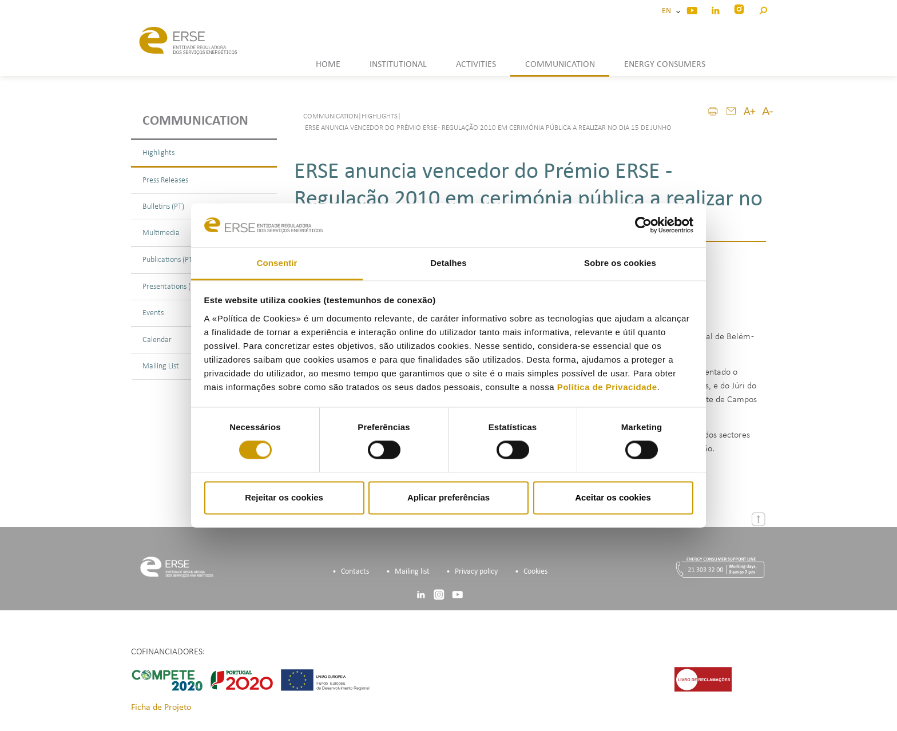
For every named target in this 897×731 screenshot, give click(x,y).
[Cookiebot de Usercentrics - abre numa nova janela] (643, 225)
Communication (195, 121)
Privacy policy (476, 571)
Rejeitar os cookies (284, 497)
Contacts (355, 571)
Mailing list (412, 571)
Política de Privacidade (607, 387)
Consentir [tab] (277, 263)
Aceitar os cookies (613, 497)
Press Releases (165, 180)
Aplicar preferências (448, 497)
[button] (763, 9)
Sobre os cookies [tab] (620, 263)
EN (668, 11)
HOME (328, 64)
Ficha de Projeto (161, 707)
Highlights (158, 153)
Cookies (535, 571)
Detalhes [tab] (448, 263)
